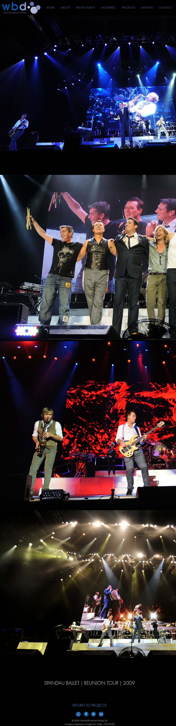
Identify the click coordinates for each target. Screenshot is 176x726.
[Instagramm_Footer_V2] (93, 714)
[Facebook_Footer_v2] (86, 714)
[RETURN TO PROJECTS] (89, 705)
